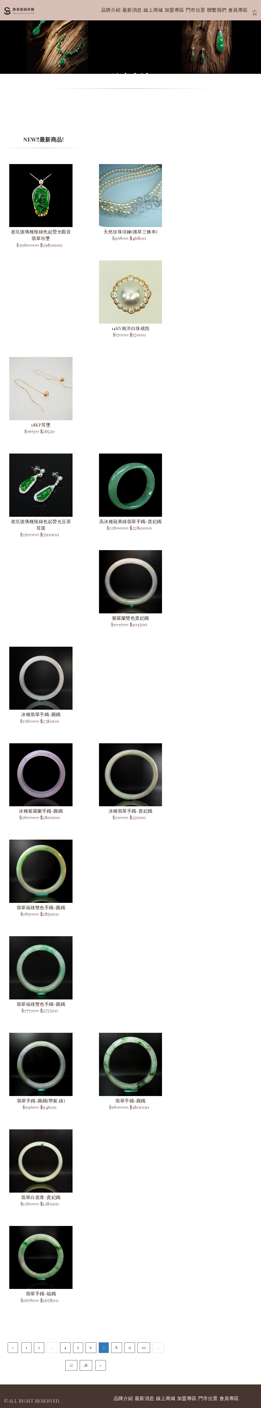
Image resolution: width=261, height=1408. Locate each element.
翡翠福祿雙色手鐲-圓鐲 (41, 907)
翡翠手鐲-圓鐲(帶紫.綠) (41, 1100)
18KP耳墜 (41, 425)
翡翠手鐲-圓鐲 (130, 1100)
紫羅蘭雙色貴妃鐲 (130, 618)
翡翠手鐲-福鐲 (41, 1293)
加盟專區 (174, 10)
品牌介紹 (111, 10)
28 (86, 1365)
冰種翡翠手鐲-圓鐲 (41, 714)
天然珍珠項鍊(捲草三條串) (131, 231)
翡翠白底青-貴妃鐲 (41, 1197)
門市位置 (195, 10)
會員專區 (238, 10)
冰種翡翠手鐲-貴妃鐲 (130, 811)
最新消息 (132, 10)
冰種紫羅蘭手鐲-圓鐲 (41, 811)
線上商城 (153, 10)
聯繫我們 (217, 10)
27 (71, 1365)
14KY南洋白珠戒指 (130, 328)
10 (144, 1347)
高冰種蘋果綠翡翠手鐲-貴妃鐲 (130, 521)
